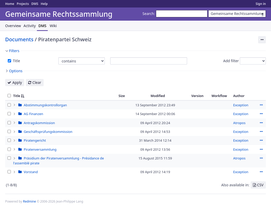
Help (44, 4)
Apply (17, 82)
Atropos (239, 122)
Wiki (53, 25)
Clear (37, 82)
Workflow (219, 95)
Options (15, 70)
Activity (29, 25)
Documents (19, 39)
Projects (23, 4)
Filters (14, 50)
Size (121, 95)
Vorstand (31, 172)
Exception (240, 105)
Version (197, 95)
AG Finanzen (33, 113)
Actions (261, 105)
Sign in (261, 4)
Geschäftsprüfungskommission (48, 131)
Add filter (231, 60)
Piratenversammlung (40, 149)
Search (148, 13)
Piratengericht (35, 140)
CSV (260, 184)
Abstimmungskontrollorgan (45, 105)
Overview (13, 25)
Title (16, 60)
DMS (34, 4)
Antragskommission (39, 122)
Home (9, 4)
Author (238, 95)
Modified (158, 95)
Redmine (29, 201)
